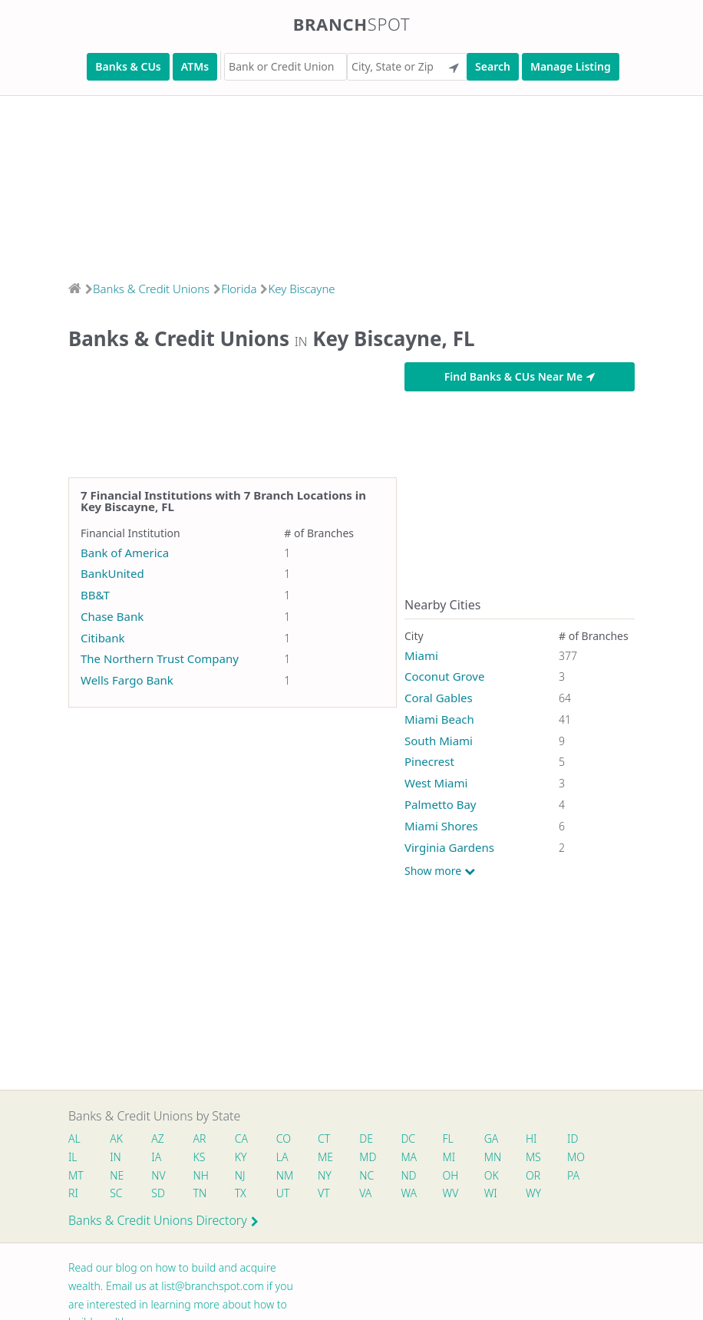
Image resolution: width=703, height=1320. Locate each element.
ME (325, 1157)
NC (366, 1175)
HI (531, 1138)
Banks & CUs (127, 66)
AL (74, 1138)
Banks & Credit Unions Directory (163, 1220)
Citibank (103, 637)
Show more (439, 871)
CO (283, 1138)
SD (158, 1193)
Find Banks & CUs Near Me (519, 376)
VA (365, 1193)
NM (284, 1175)
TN (200, 1193)
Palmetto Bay (440, 804)
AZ (157, 1138)
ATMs (195, 66)
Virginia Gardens (449, 847)
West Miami (435, 782)
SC (116, 1193)
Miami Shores (441, 825)
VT (324, 1193)
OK (491, 1175)
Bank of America (125, 552)
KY (241, 1157)
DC (408, 1138)
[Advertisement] (351, 183)
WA (408, 1193)
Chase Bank (112, 616)
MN (492, 1157)
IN (115, 1157)
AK (116, 1138)
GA (491, 1138)
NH (201, 1175)
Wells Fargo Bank (127, 680)
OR (533, 1175)
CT (324, 1138)
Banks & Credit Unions (151, 288)
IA (156, 1157)
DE (366, 1138)
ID (572, 1138)
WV (450, 1193)
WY (533, 1193)
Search (492, 66)
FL (448, 1138)
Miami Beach (439, 719)
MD (367, 1157)
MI (449, 1157)
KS (199, 1157)
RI (73, 1193)
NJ (240, 1175)
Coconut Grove (444, 676)
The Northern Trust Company (160, 658)
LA (282, 1157)
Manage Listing (570, 66)
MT (76, 1175)
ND (408, 1175)
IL (73, 1157)
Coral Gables (438, 697)
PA (573, 1175)
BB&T (95, 594)
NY (325, 1175)
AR (199, 1138)
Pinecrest (429, 761)
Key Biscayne (301, 288)
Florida (238, 288)
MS (533, 1157)
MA (408, 1157)
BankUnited (112, 573)
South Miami (438, 740)
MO (575, 1157)
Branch (352, 23)
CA (241, 1138)
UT (283, 1193)
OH (450, 1175)
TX (240, 1193)
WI (490, 1193)
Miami (421, 655)
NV (158, 1175)
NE (117, 1175)
